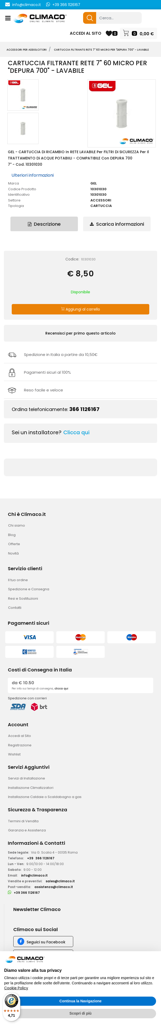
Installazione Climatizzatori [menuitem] (30, 787)
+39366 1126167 (40, 858)
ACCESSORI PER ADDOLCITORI (27, 50)
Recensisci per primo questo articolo (80, 333)
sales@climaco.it (60, 881)
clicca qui (61, 688)
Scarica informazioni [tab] (117, 224)
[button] (89, 18)
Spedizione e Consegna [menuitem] (28, 589)
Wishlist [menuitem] (14, 754)
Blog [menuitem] (12, 534)
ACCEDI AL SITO (85, 33)
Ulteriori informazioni (32, 175)
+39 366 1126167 (66, 4)
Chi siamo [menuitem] (16, 525)
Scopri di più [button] (81, 1013)
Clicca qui (76, 432)
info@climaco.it (26, 4)
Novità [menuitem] (13, 553)
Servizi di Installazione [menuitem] (26, 778)
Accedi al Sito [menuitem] (19, 735)
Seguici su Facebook (46, 942)
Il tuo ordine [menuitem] (18, 580)
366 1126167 (84, 409)
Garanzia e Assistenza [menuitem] (27, 830)
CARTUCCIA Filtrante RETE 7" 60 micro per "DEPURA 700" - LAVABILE (101, 50)
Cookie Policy (16, 988)
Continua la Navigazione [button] (80, 1001)
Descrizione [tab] (44, 224)
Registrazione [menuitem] (20, 745)
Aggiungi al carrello (80, 309)
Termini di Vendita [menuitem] (23, 821)
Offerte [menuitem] (14, 543)
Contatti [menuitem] (14, 607)
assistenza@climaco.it (53, 887)
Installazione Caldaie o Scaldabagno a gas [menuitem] (45, 796)
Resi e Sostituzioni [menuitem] (23, 598)
